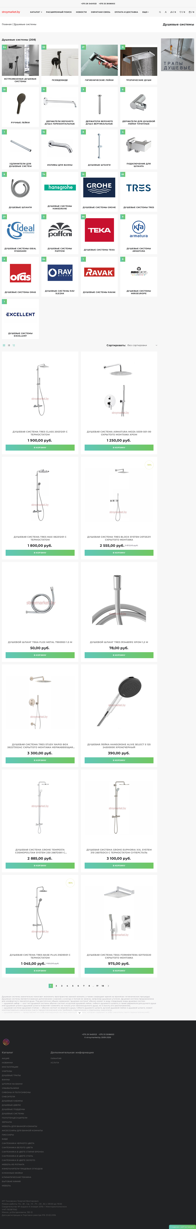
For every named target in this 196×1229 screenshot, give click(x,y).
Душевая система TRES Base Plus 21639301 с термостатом (40, 956)
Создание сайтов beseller (182, 1227)
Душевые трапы (11, 1075)
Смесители (9, 1096)
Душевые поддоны (14, 1109)
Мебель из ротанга (13, 1164)
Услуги (55, 1062)
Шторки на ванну (12, 1084)
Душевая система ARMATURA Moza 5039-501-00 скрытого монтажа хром (119, 433)
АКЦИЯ (6, 1058)
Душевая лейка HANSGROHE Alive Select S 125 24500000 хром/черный (119, 746)
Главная (7, 24)
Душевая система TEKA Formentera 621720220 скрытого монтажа (119, 956)
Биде (5, 1139)
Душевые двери (11, 1105)
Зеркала (7, 1122)
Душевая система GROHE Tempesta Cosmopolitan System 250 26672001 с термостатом (40, 852)
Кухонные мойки (12, 1173)
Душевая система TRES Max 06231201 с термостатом (40, 538)
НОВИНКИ (7, 1062)
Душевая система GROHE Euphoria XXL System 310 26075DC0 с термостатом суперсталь (119, 851)
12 (14, 345)
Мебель (6, 1185)
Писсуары (8, 1135)
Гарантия (56, 1058)
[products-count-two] (4, 345)
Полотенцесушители (15, 1118)
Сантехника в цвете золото (19, 1160)
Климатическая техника (17, 1177)
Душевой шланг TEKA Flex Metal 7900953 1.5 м (40, 642)
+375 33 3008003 (107, 3)
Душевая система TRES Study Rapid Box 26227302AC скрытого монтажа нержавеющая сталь (40, 747)
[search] (160, 12)
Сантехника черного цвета (18, 1143)
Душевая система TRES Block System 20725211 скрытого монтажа (119, 538)
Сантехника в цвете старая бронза (23, 1152)
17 (97, 986)
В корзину (40, 447)
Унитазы (7, 1071)
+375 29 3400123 (89, 3)
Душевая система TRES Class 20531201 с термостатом (40, 433)
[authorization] (166, 12)
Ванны (6, 1079)
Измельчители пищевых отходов (22, 1169)
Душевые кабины (12, 1101)
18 (103, 986)
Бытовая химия (11, 1181)
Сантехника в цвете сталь (18, 1156)
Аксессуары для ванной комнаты (22, 1130)
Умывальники (11, 1088)
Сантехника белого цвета (17, 1147)
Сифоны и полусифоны (16, 1092)
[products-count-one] (9, 345)
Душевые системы (13, 1113)
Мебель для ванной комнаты (20, 1126)
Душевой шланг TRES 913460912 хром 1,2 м (119, 642)
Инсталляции (10, 1067)
